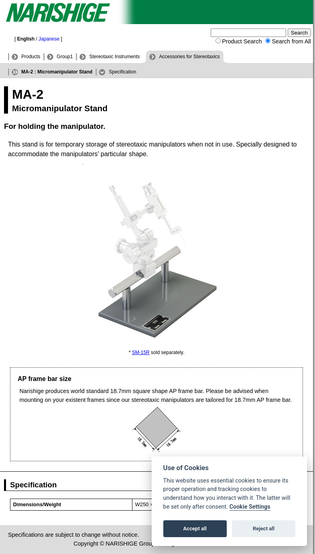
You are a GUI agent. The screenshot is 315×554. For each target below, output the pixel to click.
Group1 (65, 56)
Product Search (242, 41)
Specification (122, 72)
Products (30, 56)
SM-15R (141, 352)
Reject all (263, 528)
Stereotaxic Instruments (114, 56)
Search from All (291, 41)
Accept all (195, 528)
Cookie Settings (250, 506)
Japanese (49, 39)
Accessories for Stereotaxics (189, 56)
